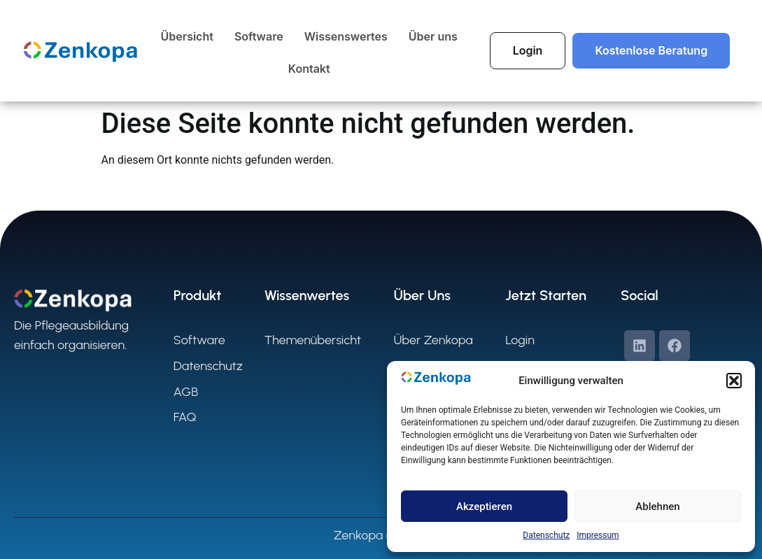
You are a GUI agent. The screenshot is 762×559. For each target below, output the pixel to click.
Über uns (433, 36)
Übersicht (187, 36)
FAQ (185, 417)
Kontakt (309, 69)
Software (258, 36)
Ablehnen (657, 506)
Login (520, 340)
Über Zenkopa (432, 340)
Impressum (598, 535)
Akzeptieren (484, 506)
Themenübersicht (312, 340)
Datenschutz (546, 535)
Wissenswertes (346, 36)
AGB (186, 391)
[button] (734, 381)
